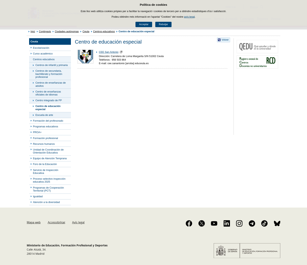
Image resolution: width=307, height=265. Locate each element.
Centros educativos (104, 31)
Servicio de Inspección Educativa (45, 171)
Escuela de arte (44, 114)
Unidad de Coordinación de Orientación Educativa (48, 151)
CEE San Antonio (108, 52)
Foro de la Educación (45, 164)
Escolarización (41, 47)
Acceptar (144, 24)
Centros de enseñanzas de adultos (50, 84)
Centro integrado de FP (48, 100)
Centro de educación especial (48, 108)
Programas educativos (45, 126)
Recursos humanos (44, 143)
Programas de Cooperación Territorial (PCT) (48, 189)
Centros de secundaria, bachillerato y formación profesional (48, 73)
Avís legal (78, 222)
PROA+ (37, 132)
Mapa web (34, 222)
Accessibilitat (56, 222)
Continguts (45, 31)
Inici (33, 31)
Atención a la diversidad (46, 202)
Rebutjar (163, 24)
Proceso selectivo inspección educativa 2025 (49, 180)
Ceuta (86, 31)
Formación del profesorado (48, 120)
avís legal (189, 16)
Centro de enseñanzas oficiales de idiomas (48, 93)
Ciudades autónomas (67, 31)
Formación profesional (45, 138)
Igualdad (38, 196)
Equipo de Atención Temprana (50, 158)
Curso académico (43, 53)
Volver (225, 39)
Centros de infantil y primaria (51, 65)
